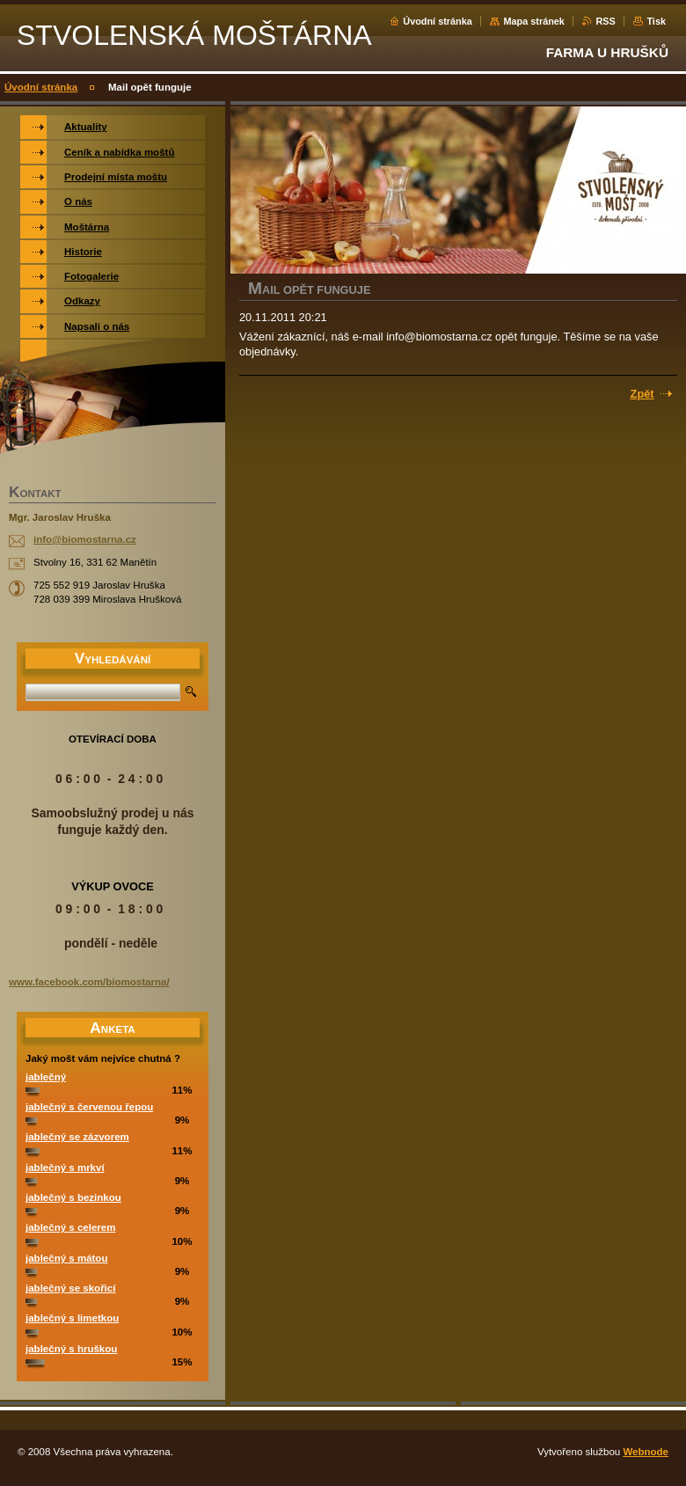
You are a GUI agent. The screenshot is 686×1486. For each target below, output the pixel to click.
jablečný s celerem (70, 1227)
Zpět (642, 393)
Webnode (645, 1451)
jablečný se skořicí (70, 1288)
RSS (605, 21)
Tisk (656, 21)
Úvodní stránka (437, 21)
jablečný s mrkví (65, 1167)
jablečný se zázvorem (77, 1136)
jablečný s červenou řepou (89, 1107)
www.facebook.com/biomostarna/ (89, 982)
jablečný (46, 1077)
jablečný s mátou (66, 1258)
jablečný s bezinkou (73, 1197)
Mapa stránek (534, 21)
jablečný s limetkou (72, 1318)
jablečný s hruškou (71, 1348)
